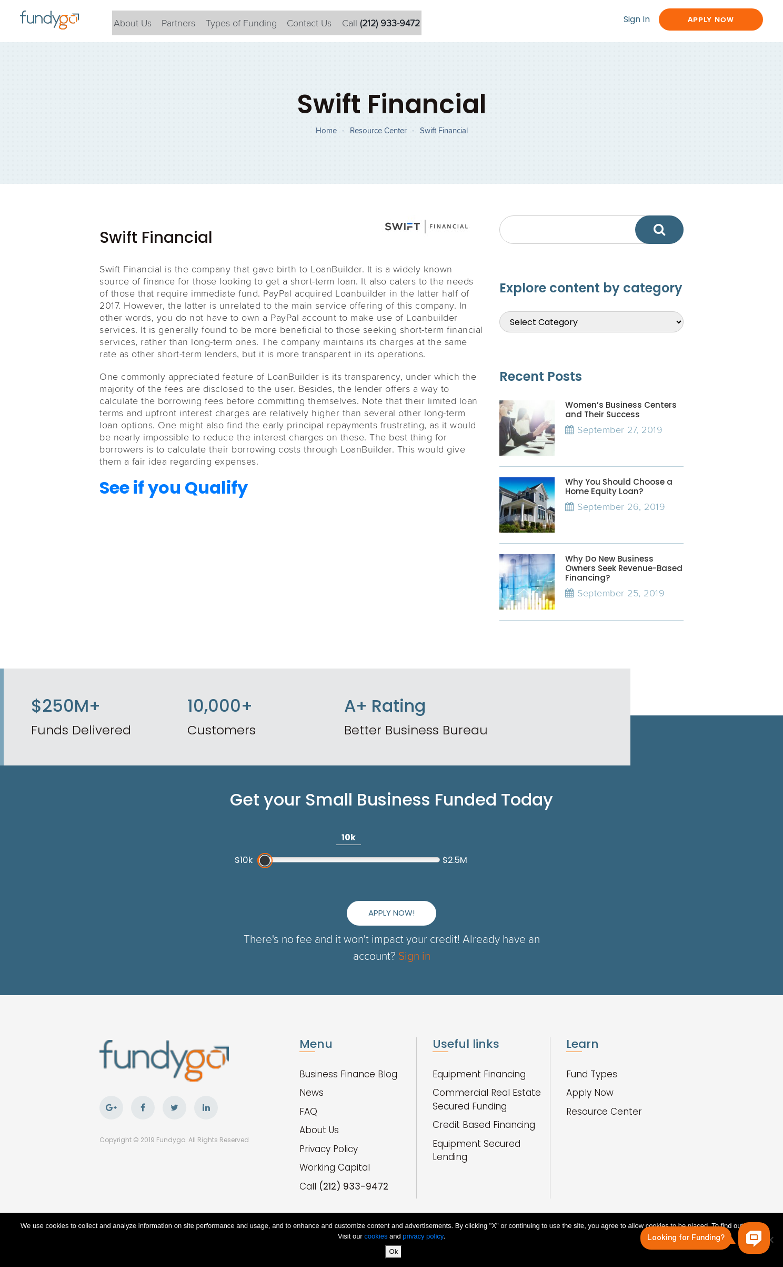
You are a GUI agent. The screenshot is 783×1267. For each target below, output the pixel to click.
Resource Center (378, 137)
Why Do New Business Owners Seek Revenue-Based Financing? (623, 581)
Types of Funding (258, 20)
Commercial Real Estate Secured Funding (487, 1088)
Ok (394, 1252)
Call (404, 20)
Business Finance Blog (348, 1063)
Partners (192, 20)
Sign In (618, 20)
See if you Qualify (173, 500)
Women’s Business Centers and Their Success (621, 422)
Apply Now (700, 19)
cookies (376, 1237)
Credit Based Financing (484, 1113)
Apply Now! (492, 893)
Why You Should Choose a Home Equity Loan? (618, 499)
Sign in (434, 944)
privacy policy (423, 1237)
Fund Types (591, 1063)
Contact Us (329, 20)
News (311, 1081)
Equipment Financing (479, 1063)
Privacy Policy (328, 1138)
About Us (144, 20)
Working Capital (334, 1156)
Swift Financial (444, 137)
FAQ (308, 1100)
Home (326, 137)
